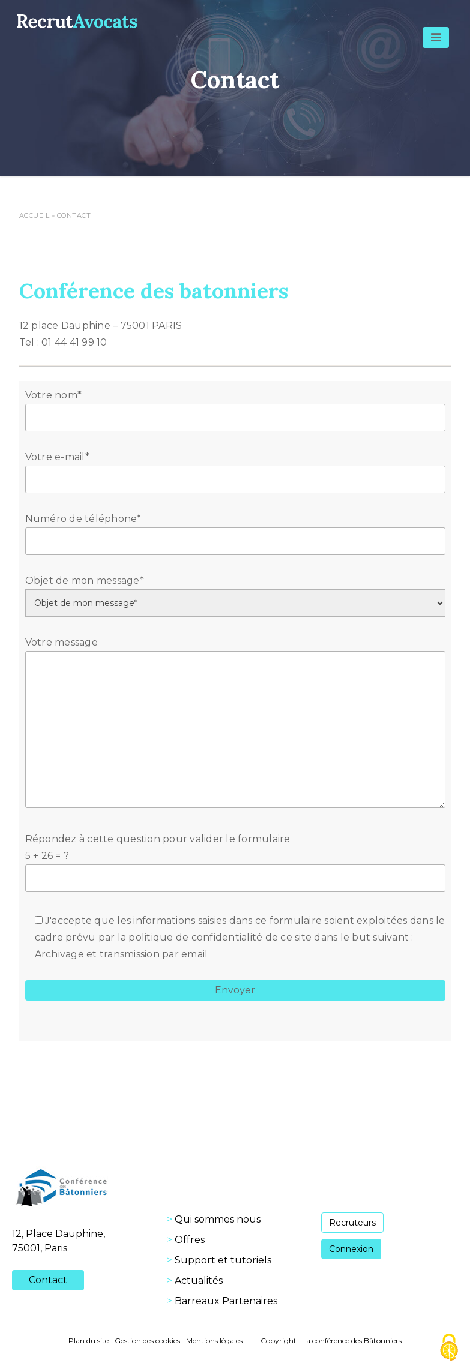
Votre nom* (235, 406)
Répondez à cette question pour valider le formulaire (235, 858)
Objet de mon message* (235, 591)
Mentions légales (214, 1340)
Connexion (351, 1249)
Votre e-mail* (235, 468)
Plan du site (88, 1340)
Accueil (34, 215)
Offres (190, 1239)
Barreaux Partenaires (226, 1301)
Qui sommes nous (218, 1219)
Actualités (199, 1280)
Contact (48, 1280)
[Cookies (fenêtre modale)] (449, 1348)
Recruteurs (352, 1222)
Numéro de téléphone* (235, 530)
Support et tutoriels (223, 1260)
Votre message (235, 723)
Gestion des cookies (147, 1340)
